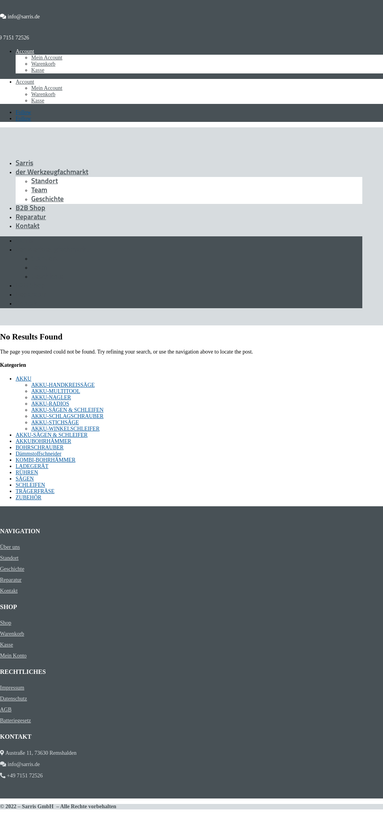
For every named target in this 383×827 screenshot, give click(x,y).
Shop (5, 623)
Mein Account (46, 58)
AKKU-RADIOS (50, 404)
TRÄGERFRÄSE (35, 491)
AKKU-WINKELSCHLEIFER (65, 429)
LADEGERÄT (32, 466)
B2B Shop (30, 208)
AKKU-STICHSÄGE (55, 422)
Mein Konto (13, 656)
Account (25, 51)
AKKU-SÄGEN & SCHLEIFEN (67, 410)
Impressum (12, 688)
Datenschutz (13, 699)
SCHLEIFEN (30, 485)
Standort (44, 181)
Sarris (24, 163)
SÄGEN (25, 479)
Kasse (37, 70)
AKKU (23, 379)
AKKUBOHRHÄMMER (43, 441)
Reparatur (31, 217)
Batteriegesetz (15, 720)
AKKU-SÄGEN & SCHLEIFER (51, 435)
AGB (6, 710)
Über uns (10, 547)
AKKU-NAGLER (51, 397)
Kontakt (27, 226)
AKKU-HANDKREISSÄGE (63, 385)
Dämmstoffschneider (38, 454)
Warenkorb (43, 64)
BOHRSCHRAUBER (40, 447)
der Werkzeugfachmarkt (52, 172)
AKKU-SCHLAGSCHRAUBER (67, 416)
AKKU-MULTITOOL (55, 391)
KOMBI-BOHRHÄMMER (45, 460)
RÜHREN (27, 472)
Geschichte (47, 199)
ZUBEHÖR (28, 497)
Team (39, 190)
